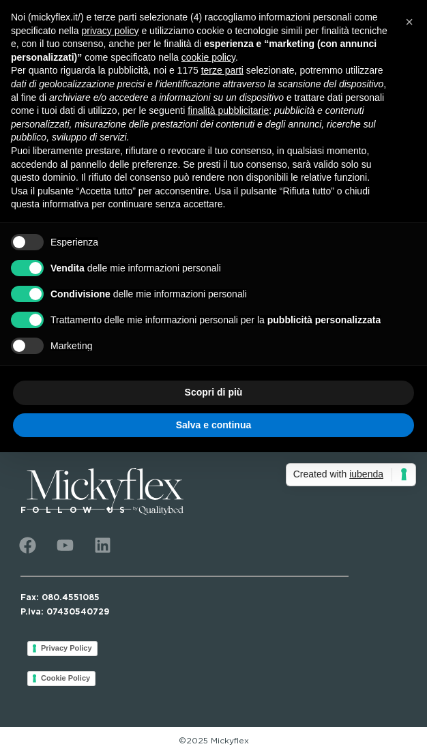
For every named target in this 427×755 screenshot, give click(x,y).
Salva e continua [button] (213, 424)
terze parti (222, 70)
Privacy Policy (66, 648)
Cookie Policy (65, 678)
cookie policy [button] (208, 57)
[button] (409, 22)
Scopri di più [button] (214, 392)
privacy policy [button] (110, 30)
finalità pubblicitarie (228, 110)
